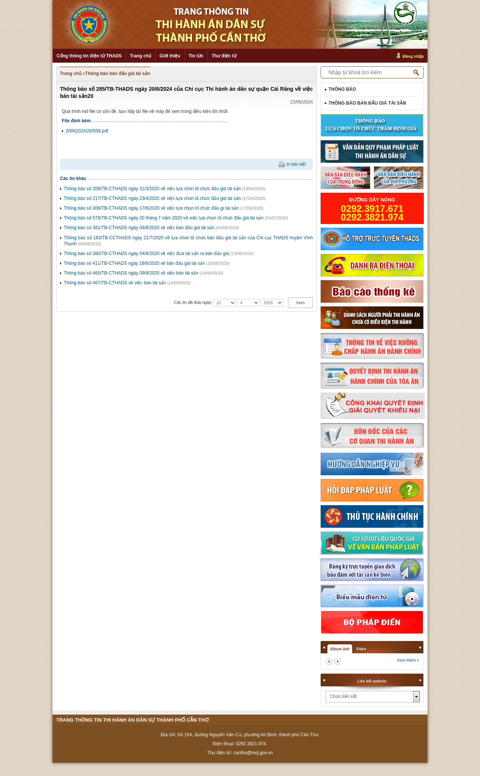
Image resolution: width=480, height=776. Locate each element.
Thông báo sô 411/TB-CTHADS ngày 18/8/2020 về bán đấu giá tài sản (134, 263)
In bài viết (296, 164)
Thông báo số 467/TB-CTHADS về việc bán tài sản (115, 282)
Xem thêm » (408, 660)
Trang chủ (140, 56)
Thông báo (342, 89)
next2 (337, 661)
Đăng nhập (413, 56)
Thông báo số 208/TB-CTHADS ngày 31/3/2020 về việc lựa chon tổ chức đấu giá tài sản (152, 188)
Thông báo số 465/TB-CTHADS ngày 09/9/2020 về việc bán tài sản (131, 273)
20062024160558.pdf (87, 131)
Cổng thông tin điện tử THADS (89, 56)
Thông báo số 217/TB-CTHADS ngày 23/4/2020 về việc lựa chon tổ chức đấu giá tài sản (152, 198)
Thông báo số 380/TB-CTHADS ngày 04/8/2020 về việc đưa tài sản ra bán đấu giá (146, 253)
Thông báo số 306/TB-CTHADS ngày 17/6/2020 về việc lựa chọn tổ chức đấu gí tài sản (151, 208)
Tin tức (196, 56)
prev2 (329, 661)
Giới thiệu (169, 56)
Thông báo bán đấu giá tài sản (117, 73)
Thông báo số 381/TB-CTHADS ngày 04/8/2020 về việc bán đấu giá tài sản (139, 227)
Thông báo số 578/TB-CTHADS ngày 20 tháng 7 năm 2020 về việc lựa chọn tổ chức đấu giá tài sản (164, 218)
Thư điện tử (224, 56)
